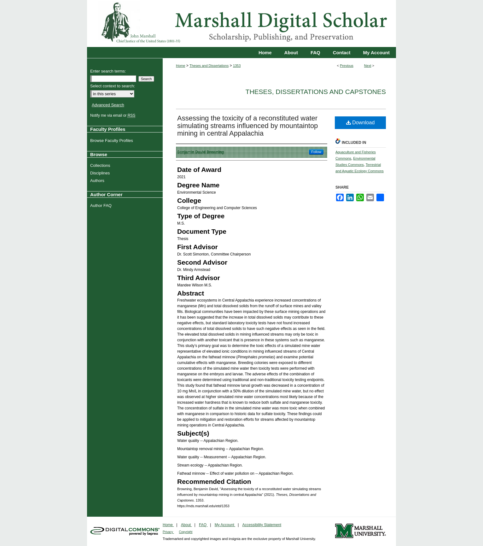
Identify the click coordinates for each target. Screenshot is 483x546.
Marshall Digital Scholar (241, 23)
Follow (316, 152)
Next (367, 66)
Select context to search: (112, 86)
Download (360, 122)
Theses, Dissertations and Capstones (316, 91)
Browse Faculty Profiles (112, 140)
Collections (101, 165)
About (186, 525)
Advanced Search (108, 105)
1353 (237, 66)
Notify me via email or (113, 115)
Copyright (186, 532)
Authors (98, 180)
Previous (346, 66)
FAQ (203, 525)
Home (180, 66)
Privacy (168, 532)
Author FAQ (102, 205)
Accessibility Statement (261, 525)
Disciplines (101, 173)
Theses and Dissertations (209, 66)
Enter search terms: (108, 71)
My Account (225, 525)
